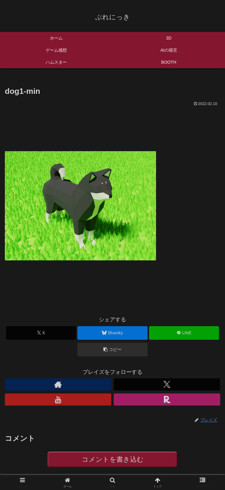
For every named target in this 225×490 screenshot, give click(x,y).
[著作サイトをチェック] (58, 384)
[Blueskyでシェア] (112, 333)
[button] (112, 349)
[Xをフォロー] (167, 384)
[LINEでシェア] (184, 333)
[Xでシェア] (41, 333)
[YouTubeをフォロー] (58, 399)
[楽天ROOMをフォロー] (167, 399)
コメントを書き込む (113, 459)
